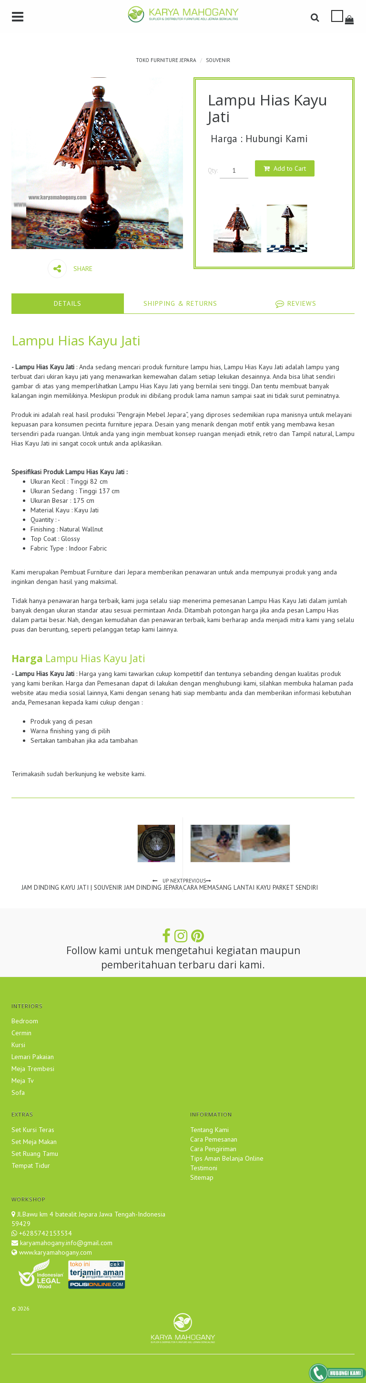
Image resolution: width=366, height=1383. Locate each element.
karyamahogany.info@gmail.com (65, 1242)
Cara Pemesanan (213, 1139)
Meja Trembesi (32, 1068)
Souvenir (218, 60)
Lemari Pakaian (32, 1056)
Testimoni (203, 1168)
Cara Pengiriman (213, 1148)
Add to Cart (290, 168)
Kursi (18, 1044)
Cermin (21, 1033)
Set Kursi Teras (32, 1129)
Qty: (213, 170)
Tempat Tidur (30, 1165)
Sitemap (202, 1177)
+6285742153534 (45, 1233)
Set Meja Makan (34, 1141)
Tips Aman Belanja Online (227, 1158)
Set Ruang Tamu (34, 1153)
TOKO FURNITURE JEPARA (166, 60)
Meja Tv (22, 1080)
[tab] (67, 303)
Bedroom (24, 1021)
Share (70, 268)
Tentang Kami (209, 1129)
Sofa (18, 1092)
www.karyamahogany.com (54, 1252)
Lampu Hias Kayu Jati (76, 340)
